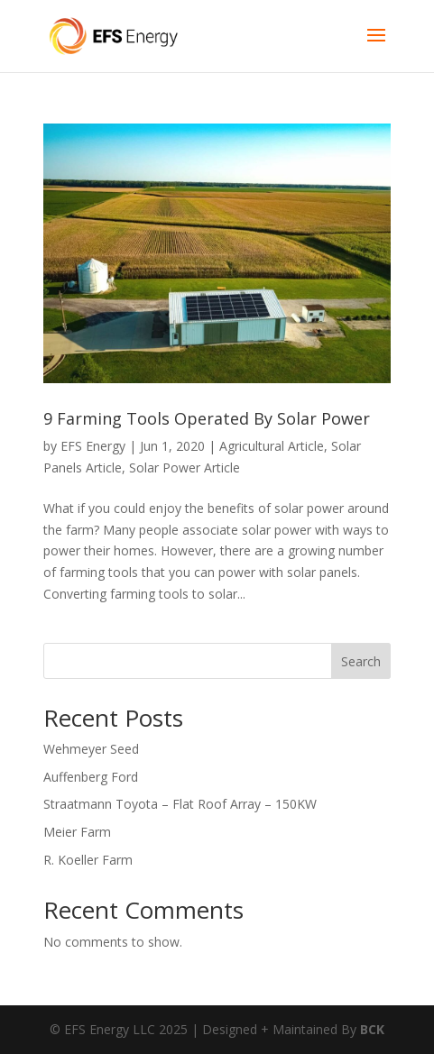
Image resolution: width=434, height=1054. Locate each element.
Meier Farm (77, 831)
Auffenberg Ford (90, 776)
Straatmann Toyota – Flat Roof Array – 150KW (180, 803)
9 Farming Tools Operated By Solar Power (206, 418)
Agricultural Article (271, 445)
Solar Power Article (184, 467)
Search (361, 661)
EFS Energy (92, 445)
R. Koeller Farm (88, 859)
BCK (372, 1029)
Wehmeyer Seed (91, 748)
